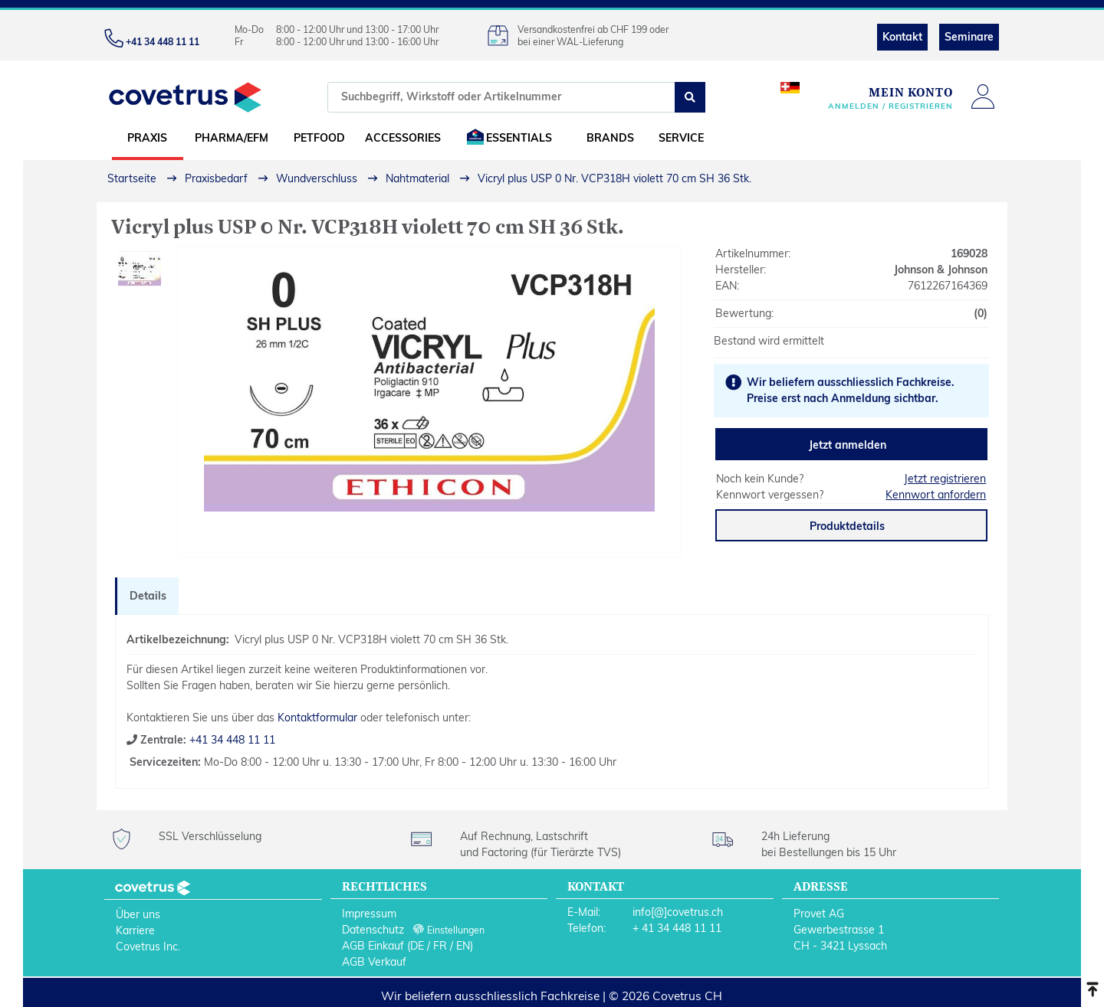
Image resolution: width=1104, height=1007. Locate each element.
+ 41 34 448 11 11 (676, 928)
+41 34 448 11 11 (230, 740)
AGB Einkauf (373, 946)
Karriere (135, 930)
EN (463, 946)
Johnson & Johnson (940, 269)
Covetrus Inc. (148, 946)
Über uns (138, 914)
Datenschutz (373, 930)
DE (417, 946)
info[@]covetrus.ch (677, 912)
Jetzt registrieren (945, 479)
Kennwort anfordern (936, 495)
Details (148, 596)
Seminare (969, 37)
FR (440, 946)
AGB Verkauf (374, 962)
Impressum (369, 913)
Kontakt (902, 37)
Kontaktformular (317, 717)
